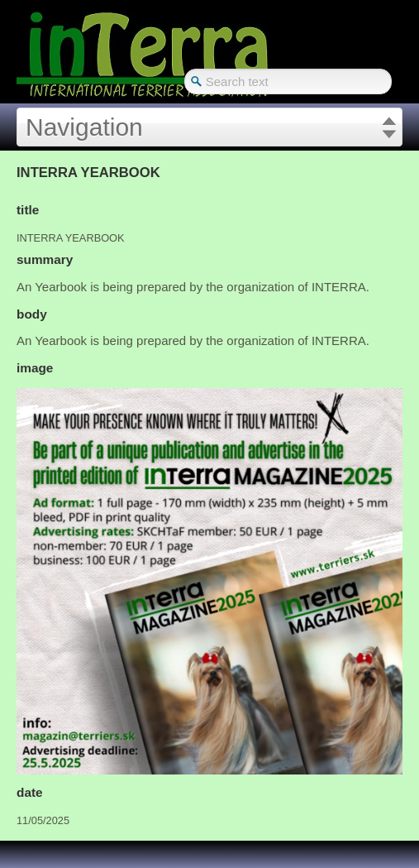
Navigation (84, 127)
